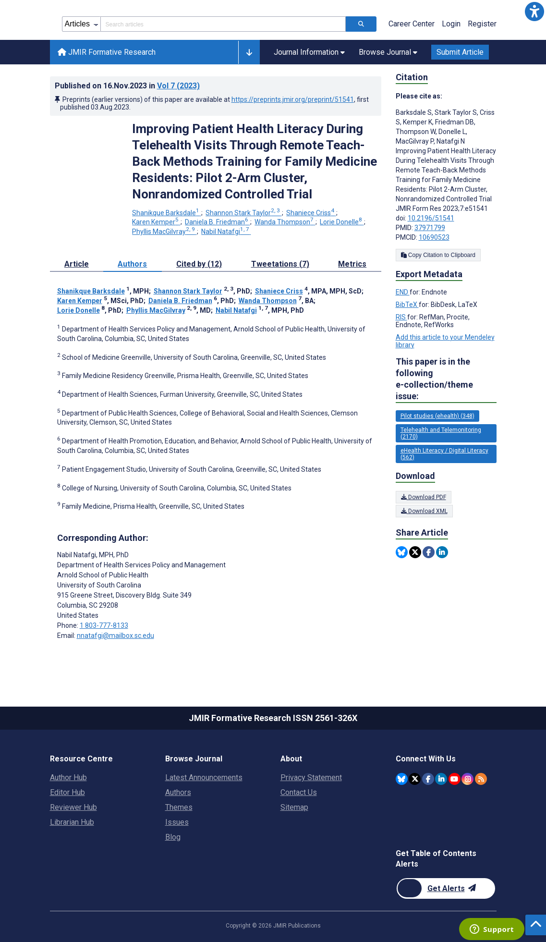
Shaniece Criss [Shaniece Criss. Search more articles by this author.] (311, 213)
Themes (179, 807)
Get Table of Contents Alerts (436, 859)
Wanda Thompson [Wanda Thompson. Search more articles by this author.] (285, 222)
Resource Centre (81, 758)
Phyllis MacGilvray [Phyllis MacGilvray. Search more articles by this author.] (164, 231)
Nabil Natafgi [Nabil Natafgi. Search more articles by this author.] (226, 231)
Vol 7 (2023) (178, 85)
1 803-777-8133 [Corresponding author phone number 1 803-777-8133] (104, 625)
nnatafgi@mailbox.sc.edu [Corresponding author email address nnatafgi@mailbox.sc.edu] (115, 635)
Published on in (127, 85)
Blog (173, 837)
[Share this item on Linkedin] (442, 552)
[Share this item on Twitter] (415, 552)
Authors (178, 792)
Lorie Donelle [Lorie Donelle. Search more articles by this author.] (342, 222)
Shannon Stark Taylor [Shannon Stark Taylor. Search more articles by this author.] (243, 213)
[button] (534, 11)
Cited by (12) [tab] (199, 264)
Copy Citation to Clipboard (438, 255)
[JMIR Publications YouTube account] (455, 779)
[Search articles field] (223, 24)
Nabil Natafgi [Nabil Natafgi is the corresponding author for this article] (93, 555)
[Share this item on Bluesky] (402, 552)
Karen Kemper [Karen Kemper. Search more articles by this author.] (156, 222)
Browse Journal (193, 758)
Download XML (424, 511)
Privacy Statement (311, 777)
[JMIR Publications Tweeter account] (415, 779)
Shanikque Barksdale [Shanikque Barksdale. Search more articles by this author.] (166, 213)
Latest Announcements (204, 777)
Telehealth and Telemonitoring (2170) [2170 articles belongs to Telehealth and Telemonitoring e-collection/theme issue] (440, 433)
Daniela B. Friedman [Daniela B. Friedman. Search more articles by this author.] (217, 222)
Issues (177, 822)
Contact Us (298, 792)
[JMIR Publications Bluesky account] (402, 779)
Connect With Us (426, 758)
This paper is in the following (446, 379)
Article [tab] (76, 264)
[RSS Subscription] (481, 779)
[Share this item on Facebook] (429, 552)
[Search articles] (361, 24)
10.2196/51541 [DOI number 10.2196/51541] (431, 218)
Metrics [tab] (352, 264)
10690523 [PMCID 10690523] (434, 237)
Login (451, 23)
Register (482, 23)
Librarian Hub (72, 822)
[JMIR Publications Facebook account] (428, 779)
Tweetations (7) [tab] (280, 264)
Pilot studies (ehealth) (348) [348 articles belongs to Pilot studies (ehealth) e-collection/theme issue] (437, 416)
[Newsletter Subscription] (446, 888)
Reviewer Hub (73, 807)
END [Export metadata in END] (403, 292)
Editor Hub (67, 792)
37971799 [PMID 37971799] (429, 228)
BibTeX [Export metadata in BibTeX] (407, 304)
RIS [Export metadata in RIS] (401, 317)
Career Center (411, 23)
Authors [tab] (132, 264)
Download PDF (423, 497)
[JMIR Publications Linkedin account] (441, 779)
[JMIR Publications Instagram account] (467, 779)
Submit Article (460, 52)
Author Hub (68, 777)
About (291, 758)
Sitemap (294, 807)
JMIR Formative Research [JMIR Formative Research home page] (107, 52)
